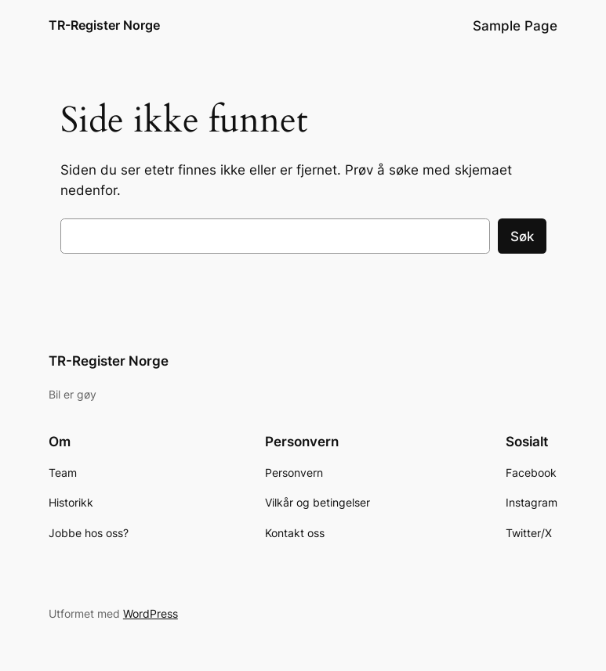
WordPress (150, 613)
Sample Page (515, 26)
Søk (522, 236)
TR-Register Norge (104, 25)
